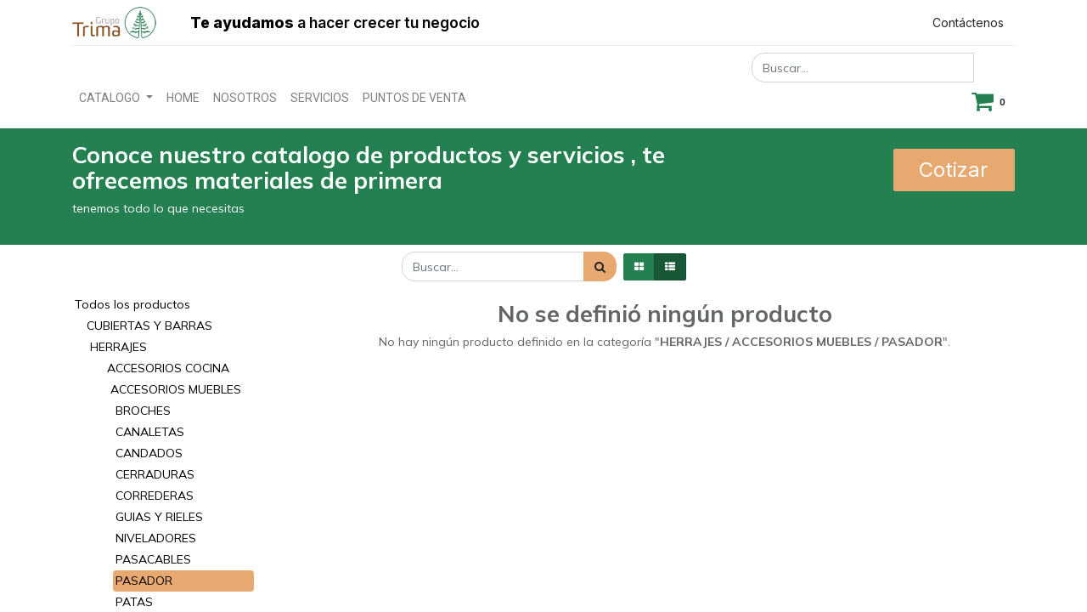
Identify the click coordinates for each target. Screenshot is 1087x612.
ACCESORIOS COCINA (168, 368)
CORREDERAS (154, 495)
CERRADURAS (154, 474)
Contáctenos (968, 22)
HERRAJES (118, 346)
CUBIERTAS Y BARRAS (149, 325)
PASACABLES (153, 559)
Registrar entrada (841, 22)
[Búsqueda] (600, 266)
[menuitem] (183, 98)
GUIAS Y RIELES (159, 516)
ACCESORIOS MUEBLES (175, 389)
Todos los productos (132, 304)
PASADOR (143, 580)
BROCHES (143, 410)
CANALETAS (149, 431)
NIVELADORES (155, 538)
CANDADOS (149, 453)
